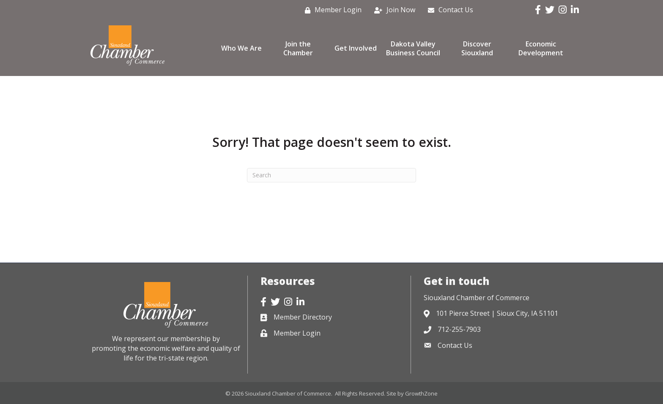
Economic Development (540, 48)
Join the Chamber (298, 48)
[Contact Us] (448, 10)
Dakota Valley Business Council (413, 48)
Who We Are (241, 48)
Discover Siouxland (477, 48)
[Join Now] (392, 10)
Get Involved (355, 48)
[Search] (331, 175)
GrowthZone (421, 393)
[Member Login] (331, 10)
